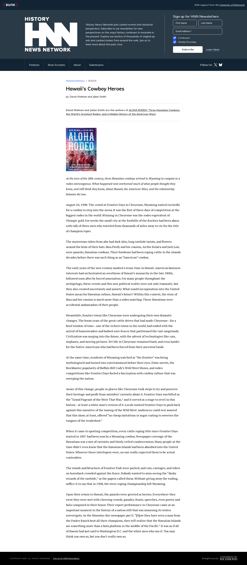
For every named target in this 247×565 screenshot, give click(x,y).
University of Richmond (232, 4)
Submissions (96, 64)
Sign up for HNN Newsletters (66, 558)
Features (34, 64)
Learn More (212, 49)
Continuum (184, 37)
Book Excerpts (56, 64)
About (77, 64)
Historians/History (75, 80)
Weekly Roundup (187, 41)
